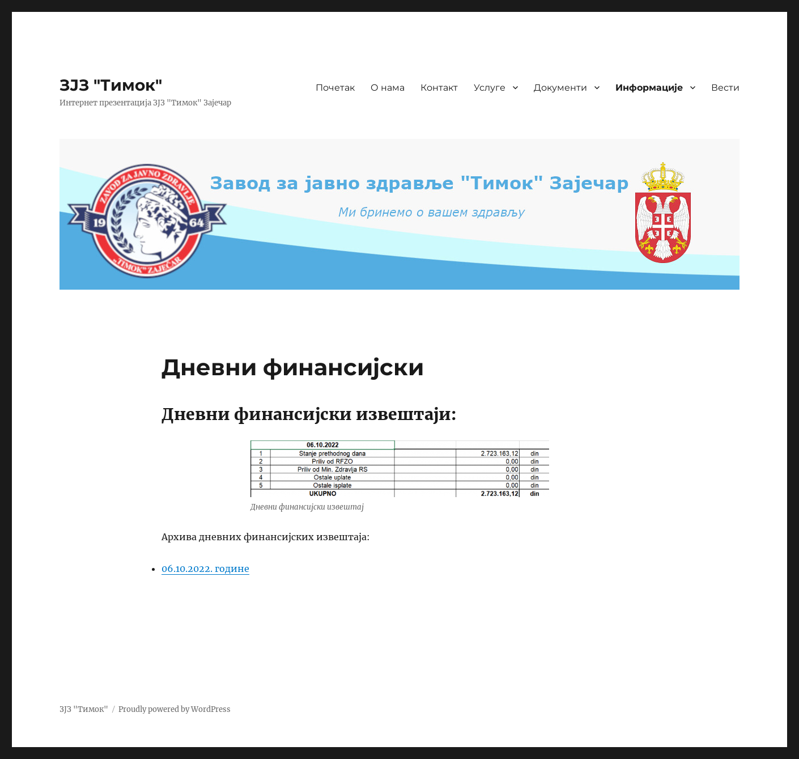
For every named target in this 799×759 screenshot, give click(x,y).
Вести (725, 87)
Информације (649, 87)
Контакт (439, 87)
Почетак (335, 87)
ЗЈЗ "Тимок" (111, 85)
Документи (560, 87)
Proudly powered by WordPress (174, 709)
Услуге (489, 87)
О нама (388, 87)
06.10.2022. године (205, 568)
